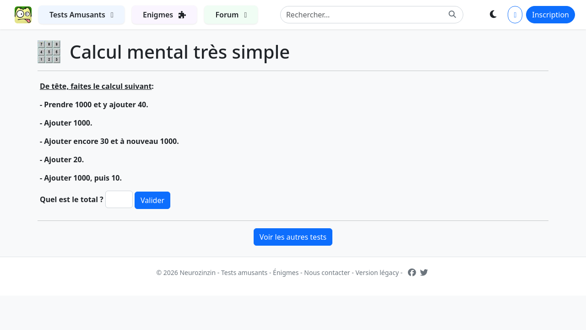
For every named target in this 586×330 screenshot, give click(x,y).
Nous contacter (327, 272)
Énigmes (285, 272)
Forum (236, 13)
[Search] (371, 14)
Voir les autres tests (293, 237)
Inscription (550, 15)
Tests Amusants (87, 13)
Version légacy (377, 272)
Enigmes (170, 13)
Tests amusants (244, 272)
